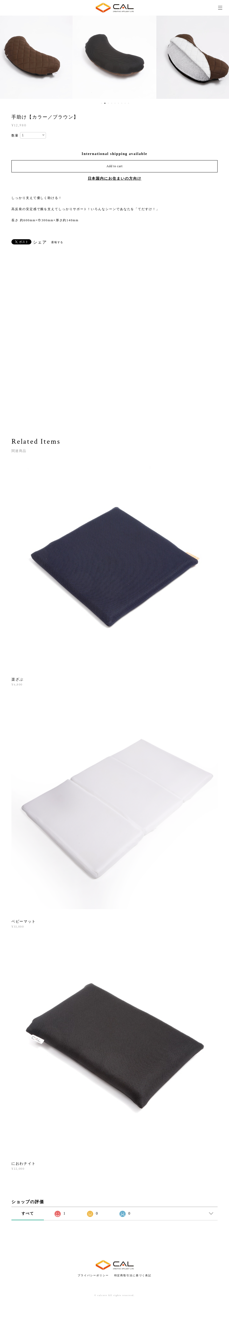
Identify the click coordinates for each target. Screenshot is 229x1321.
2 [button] (104, 103)
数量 (15, 135)
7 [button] (121, 103)
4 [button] (111, 103)
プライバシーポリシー (93, 1275)
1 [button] (101, 103)
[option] (114, 57)
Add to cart (114, 166)
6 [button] (118, 103)
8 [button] (125, 103)
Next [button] (221, 57)
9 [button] (128, 103)
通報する (57, 242)
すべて (28, 1213)
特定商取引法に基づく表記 (132, 1275)
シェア (40, 242)
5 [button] (115, 103)
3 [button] (108, 103)
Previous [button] (7, 57)
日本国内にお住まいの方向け (115, 178)
